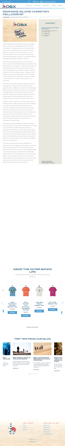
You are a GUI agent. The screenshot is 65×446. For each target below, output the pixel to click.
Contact (25, 427)
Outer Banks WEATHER (32, 411)
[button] (63, 302)
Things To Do (37, 5)
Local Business (6, 17)
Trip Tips (54, 5)
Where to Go (46, 425)
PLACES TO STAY (46, 5)
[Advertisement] (32, 181)
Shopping (60, 5)
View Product (12, 312)
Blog (24, 425)
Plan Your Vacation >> (6, 1)
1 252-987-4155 (46, 33)
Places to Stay (47, 429)
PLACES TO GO (29, 5)
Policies (25, 429)
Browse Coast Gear (32, 327)
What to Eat (46, 431)
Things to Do (46, 427)
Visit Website (46, 35)
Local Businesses (47, 433)
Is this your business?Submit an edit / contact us (48, 162)
